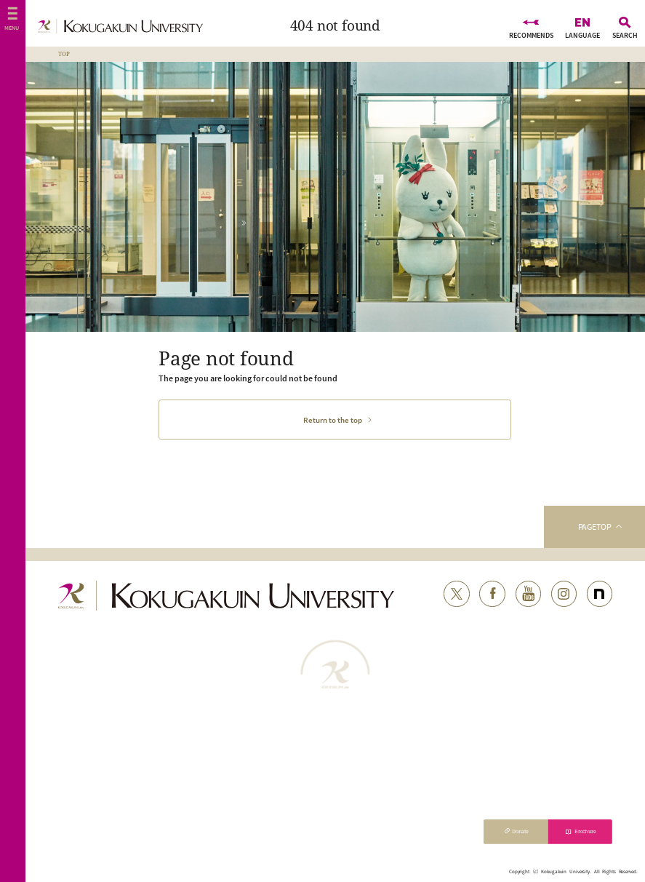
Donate (520, 831)
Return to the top (332, 420)
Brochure (585, 831)
